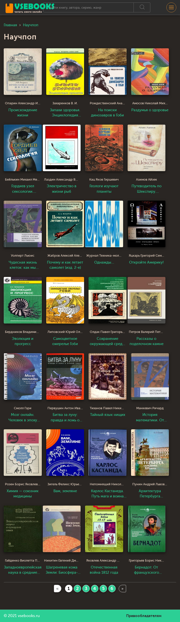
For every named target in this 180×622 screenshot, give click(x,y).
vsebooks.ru (29, 616)
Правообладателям (143, 616)
